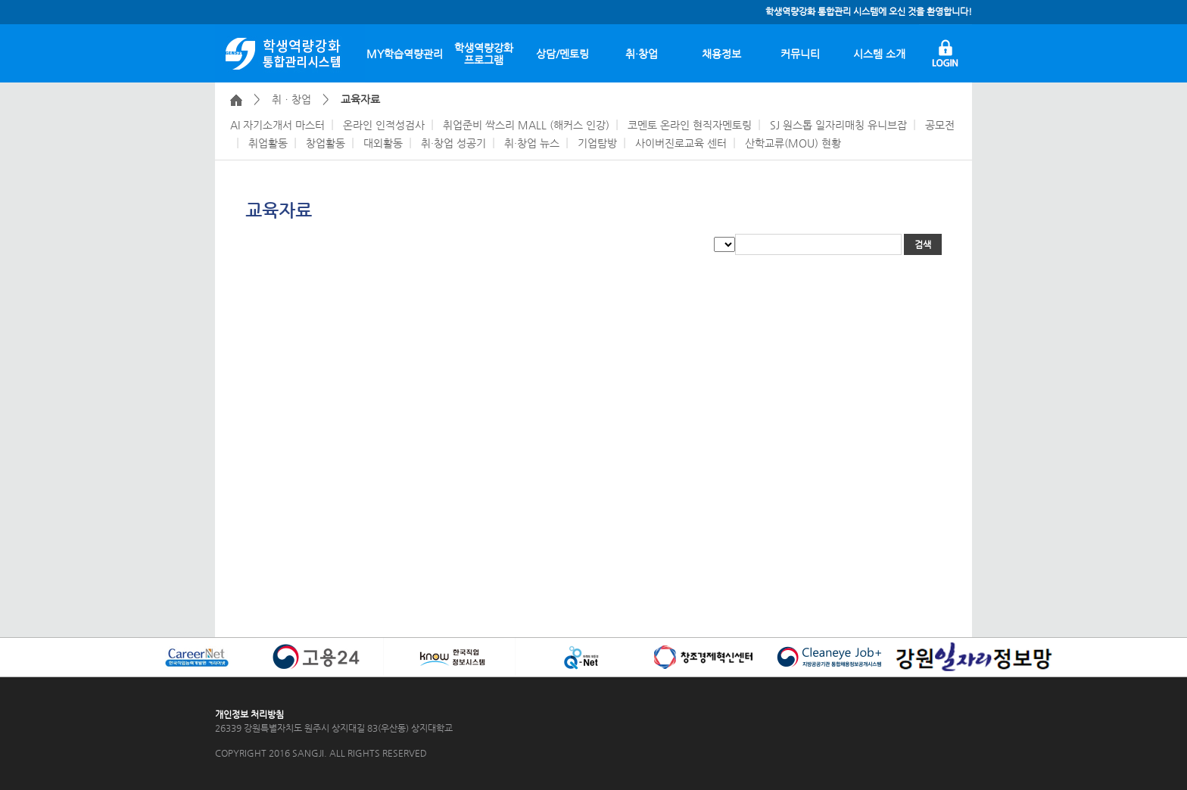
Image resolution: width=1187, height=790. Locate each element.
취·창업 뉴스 (531, 143)
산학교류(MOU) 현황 (793, 143)
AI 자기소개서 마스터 (277, 125)
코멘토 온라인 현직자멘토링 (690, 125)
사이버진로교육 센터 (681, 143)
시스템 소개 (879, 54)
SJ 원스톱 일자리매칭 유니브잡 (838, 125)
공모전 (940, 125)
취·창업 (641, 54)
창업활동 (325, 143)
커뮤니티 (800, 54)
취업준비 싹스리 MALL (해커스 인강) (526, 125)
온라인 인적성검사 (384, 125)
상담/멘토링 (562, 54)
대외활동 (383, 143)
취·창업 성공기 (453, 143)
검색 (922, 244)
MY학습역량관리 (404, 54)
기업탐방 (597, 143)
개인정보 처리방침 (249, 714)
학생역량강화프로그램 (483, 54)
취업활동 (268, 143)
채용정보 (721, 54)
